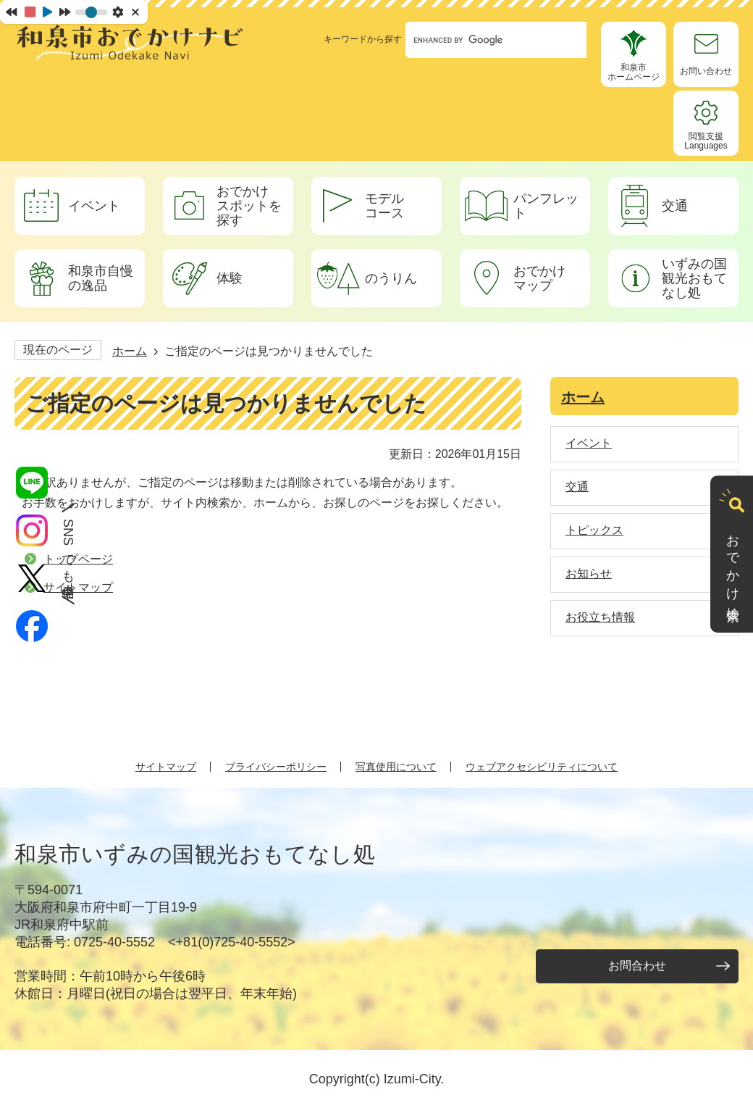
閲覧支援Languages (705, 141)
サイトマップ (165, 766)
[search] (482, 40)
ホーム (129, 351)
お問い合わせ (706, 71)
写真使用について (396, 766)
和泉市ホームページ (633, 72)
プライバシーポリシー (276, 766)
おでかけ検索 (732, 563)
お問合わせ (637, 965)
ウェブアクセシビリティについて (542, 766)
